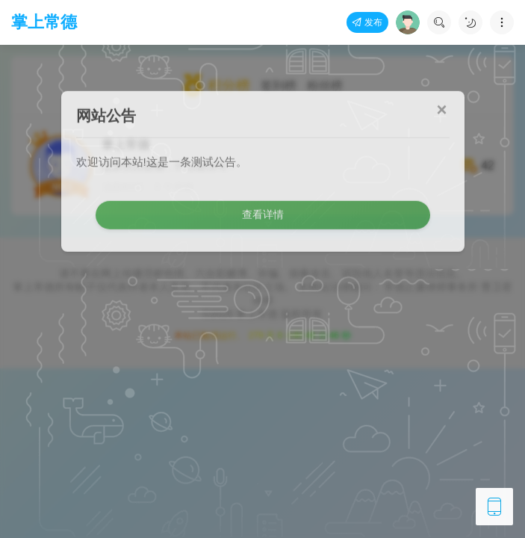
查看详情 (263, 187)
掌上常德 (44, 22)
